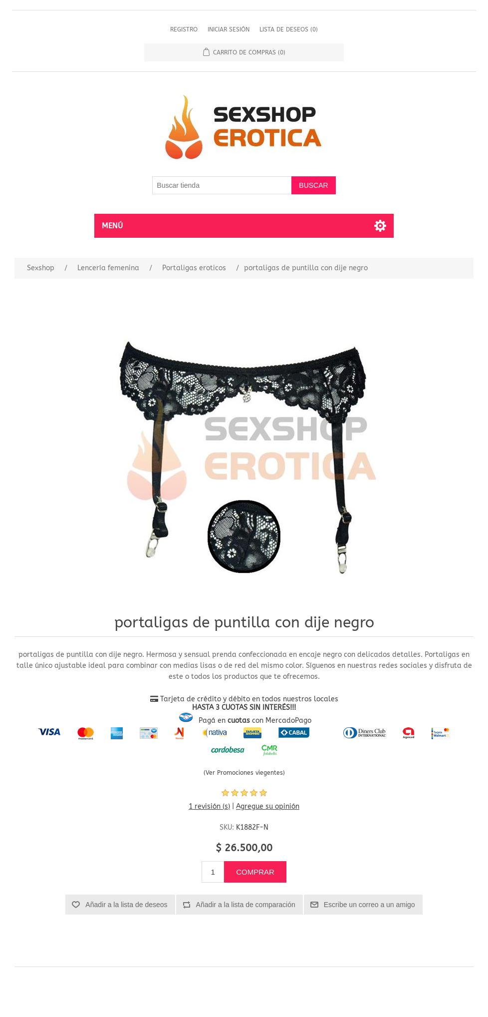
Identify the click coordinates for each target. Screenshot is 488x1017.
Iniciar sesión (228, 29)
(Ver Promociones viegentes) (244, 772)
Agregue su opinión (267, 806)
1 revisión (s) (209, 806)
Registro (184, 29)
